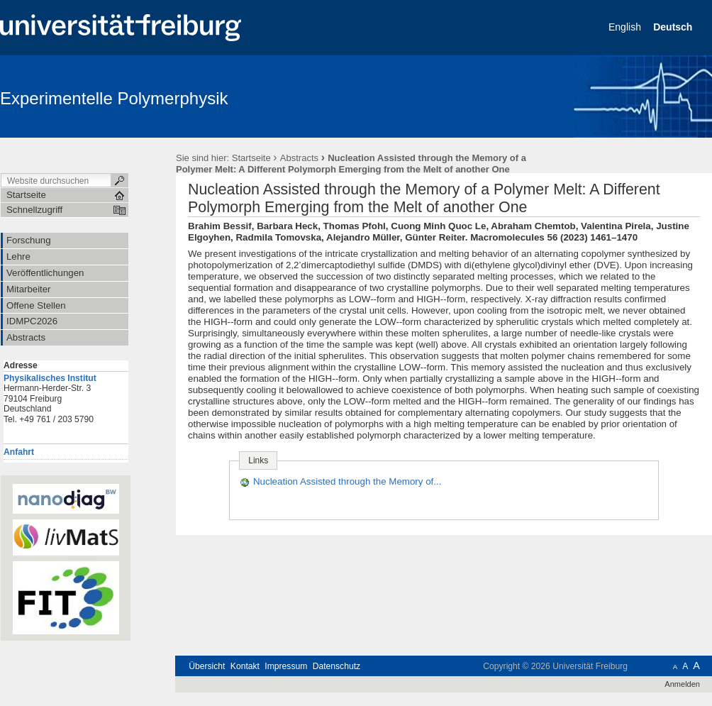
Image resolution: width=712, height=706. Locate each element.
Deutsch (674, 27)
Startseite (251, 158)
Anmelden (682, 684)
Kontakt (245, 666)
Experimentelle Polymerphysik (114, 98)
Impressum (286, 666)
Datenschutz (336, 666)
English (626, 27)
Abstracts (299, 158)
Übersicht (207, 666)
